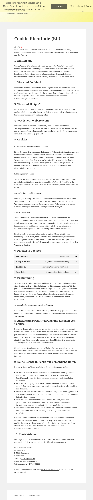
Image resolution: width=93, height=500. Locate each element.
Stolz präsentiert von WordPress (27, 495)
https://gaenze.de (33, 66)
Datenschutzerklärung (81, 6)
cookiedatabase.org (49, 469)
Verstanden (58, 6)
